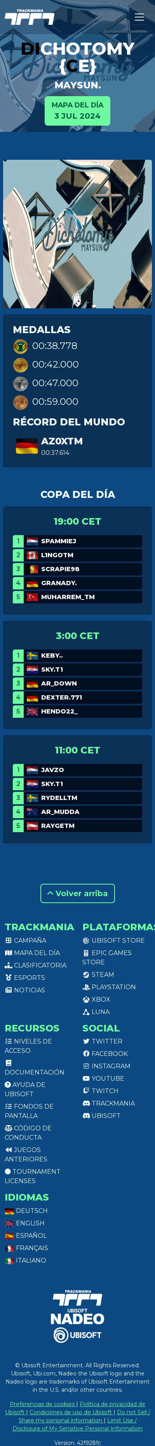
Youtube (103, 1078)
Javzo (52, 770)
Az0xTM (62, 441)
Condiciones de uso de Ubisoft (71, 1412)
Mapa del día (32, 953)
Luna (96, 1012)
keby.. (52, 655)
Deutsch (26, 1211)
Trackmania (108, 1103)
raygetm (58, 825)
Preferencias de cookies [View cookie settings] (43, 1404)
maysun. (77, 85)
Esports (25, 977)
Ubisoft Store (113, 940)
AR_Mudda (60, 811)
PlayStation (109, 987)
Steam (98, 974)
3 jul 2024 (77, 110)
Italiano (25, 1260)
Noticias (25, 990)
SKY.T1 (52, 669)
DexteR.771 (61, 697)
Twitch (100, 1091)
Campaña (25, 940)
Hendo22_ (59, 711)
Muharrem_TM (68, 597)
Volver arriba (77, 893)
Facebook (105, 1053)
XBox (96, 999)
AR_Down (59, 683)
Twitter (102, 1041)
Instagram (106, 1066)
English (25, 1223)
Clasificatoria (35, 965)
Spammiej (58, 541)
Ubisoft (101, 1115)
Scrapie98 (60, 569)
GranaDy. (59, 583)
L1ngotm (57, 555)
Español (26, 1235)
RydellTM (59, 798)
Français (26, 1248)
